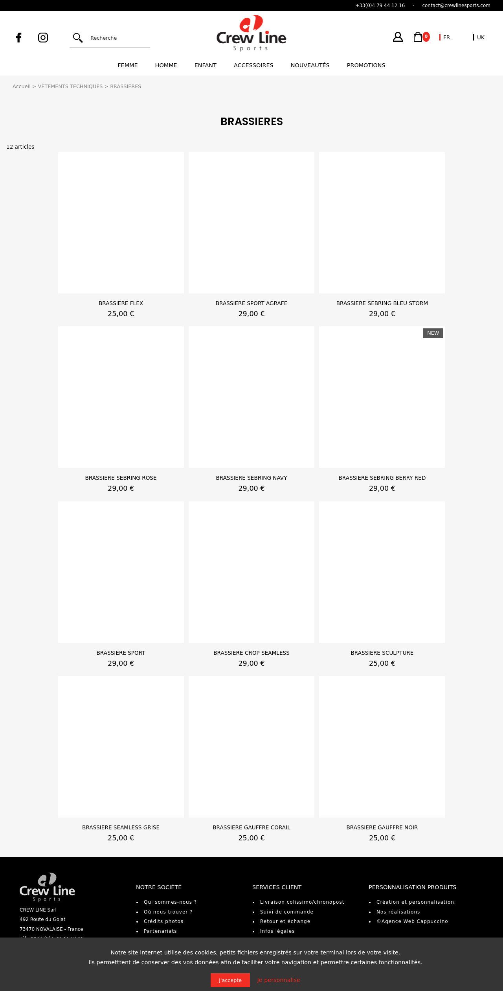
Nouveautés (310, 65)
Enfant (206, 65)
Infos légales (277, 931)
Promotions (366, 65)
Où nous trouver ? (168, 912)
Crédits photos (164, 921)
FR (446, 37)
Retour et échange (285, 921)
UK (481, 37)
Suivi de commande (287, 912)
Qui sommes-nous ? (170, 902)
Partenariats (160, 931)
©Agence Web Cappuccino (412, 921)
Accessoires (254, 65)
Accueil (22, 86)
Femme (127, 65)
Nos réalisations (398, 912)
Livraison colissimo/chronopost (302, 902)
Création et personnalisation (415, 902)
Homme (166, 65)
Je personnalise (278, 980)
